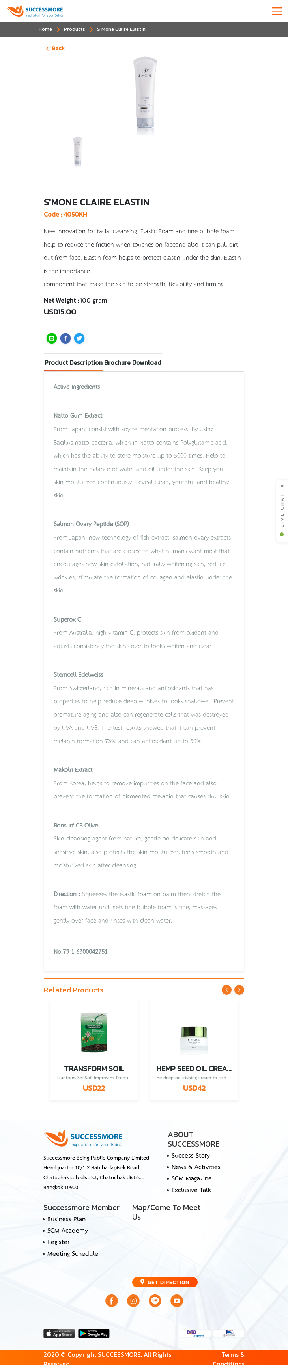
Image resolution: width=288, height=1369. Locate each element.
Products (74, 29)
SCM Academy (67, 1231)
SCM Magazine (192, 1179)
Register (58, 1242)
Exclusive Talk (191, 1190)
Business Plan (66, 1219)
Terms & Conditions (229, 1359)
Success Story (191, 1156)
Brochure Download (132, 362)
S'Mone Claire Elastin (121, 29)
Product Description (74, 362)
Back (55, 48)
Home (45, 29)
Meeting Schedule (72, 1254)
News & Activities (196, 1167)
